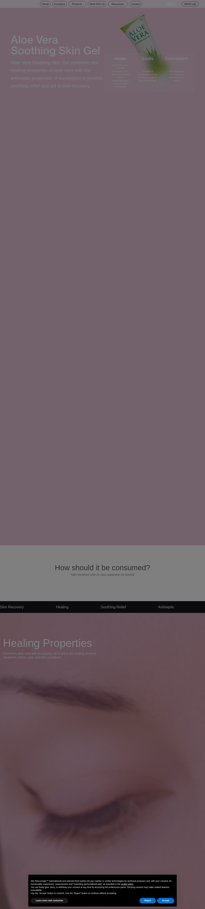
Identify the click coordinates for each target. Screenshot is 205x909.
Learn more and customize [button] (49, 900)
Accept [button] (165, 900)
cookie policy (127, 884)
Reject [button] (147, 900)
